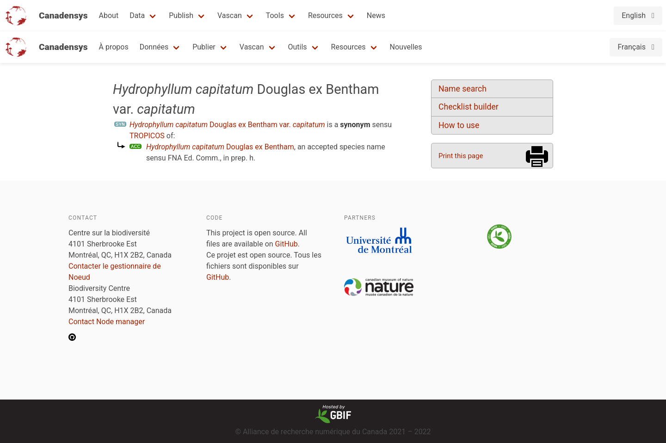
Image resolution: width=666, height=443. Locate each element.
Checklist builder (468, 106)
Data (137, 15)
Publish (181, 15)
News (376, 15)
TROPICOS (147, 135)
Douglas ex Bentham (220, 146)
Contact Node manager (106, 321)
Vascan (229, 15)
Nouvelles (406, 47)
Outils (297, 47)
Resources (325, 15)
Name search (462, 88)
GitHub (286, 244)
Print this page (460, 156)
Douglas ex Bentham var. (227, 124)
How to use (458, 125)
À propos (114, 47)
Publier (204, 47)
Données (154, 47)
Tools (275, 15)
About (109, 15)
